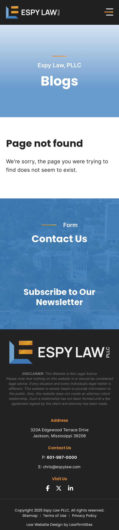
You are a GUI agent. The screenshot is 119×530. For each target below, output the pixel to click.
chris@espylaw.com (62, 467)
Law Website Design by (47, 525)
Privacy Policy (84, 516)
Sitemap (30, 516)
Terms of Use (54, 516)
